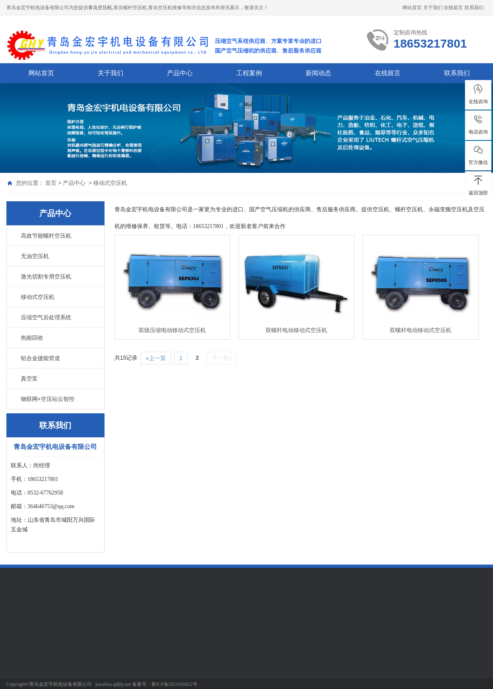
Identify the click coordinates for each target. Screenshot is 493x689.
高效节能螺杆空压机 (46, 235)
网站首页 (412, 7)
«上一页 (156, 358)
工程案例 (249, 73)
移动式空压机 (110, 183)
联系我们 (474, 7)
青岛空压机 (100, 7)
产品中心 (180, 73)
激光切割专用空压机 (46, 276)
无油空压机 (35, 256)
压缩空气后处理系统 (46, 317)
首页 (50, 183)
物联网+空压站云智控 (47, 399)
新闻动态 (318, 73)
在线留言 (453, 7)
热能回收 (32, 337)
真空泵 (29, 378)
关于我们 (433, 7)
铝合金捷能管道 (40, 358)
